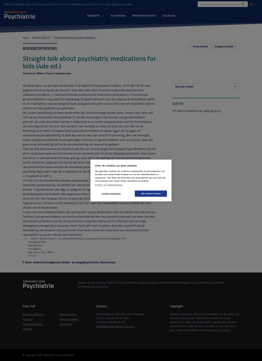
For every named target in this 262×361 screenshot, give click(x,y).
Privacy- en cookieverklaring (108, 185)
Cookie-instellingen (111, 194)
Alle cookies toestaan (151, 194)
